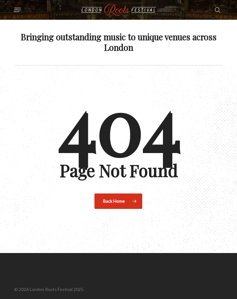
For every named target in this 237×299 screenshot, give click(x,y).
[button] (17, 10)
